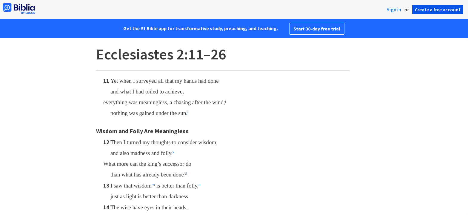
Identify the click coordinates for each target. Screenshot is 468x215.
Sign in (394, 9)
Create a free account (438, 10)
